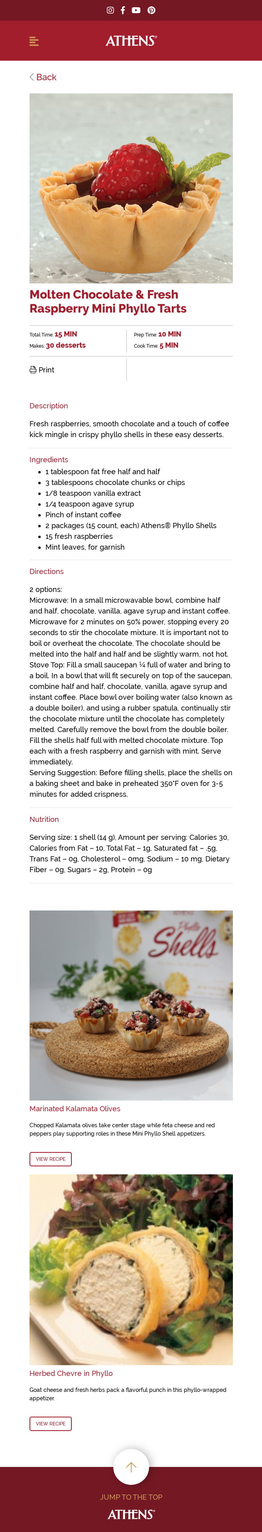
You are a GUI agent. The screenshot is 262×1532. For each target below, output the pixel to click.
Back (43, 77)
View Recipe (50, 1159)
